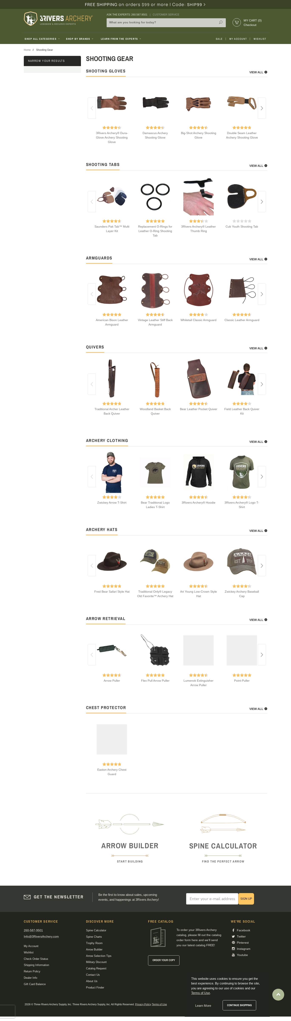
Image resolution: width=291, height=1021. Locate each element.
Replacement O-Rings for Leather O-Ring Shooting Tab (155, 231)
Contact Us (93, 974)
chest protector (106, 707)
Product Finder (95, 987)
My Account (238, 39)
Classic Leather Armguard (242, 320)
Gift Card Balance (35, 984)
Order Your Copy (164, 960)
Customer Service (166, 14)
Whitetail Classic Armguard (198, 320)
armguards (99, 258)
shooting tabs (103, 164)
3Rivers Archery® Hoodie (198, 502)
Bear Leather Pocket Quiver (198, 409)
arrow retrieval (106, 618)
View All (258, 72)
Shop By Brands (80, 39)
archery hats (102, 529)
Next (262, 108)
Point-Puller (242, 680)
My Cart (253, 20)
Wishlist (260, 39)
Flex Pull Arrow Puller (155, 680)
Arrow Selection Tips (99, 955)
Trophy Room (94, 943)
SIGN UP (246, 899)
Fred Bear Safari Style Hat (112, 591)
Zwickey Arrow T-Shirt (111, 502)
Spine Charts (94, 936)
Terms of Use (159, 1004)
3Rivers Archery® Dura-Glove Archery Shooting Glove (112, 137)
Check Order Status (36, 958)
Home (27, 49)
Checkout (250, 25)
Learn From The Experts (121, 39)
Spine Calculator (96, 930)
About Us (91, 981)
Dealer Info (30, 977)
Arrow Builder (94, 949)
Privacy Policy (143, 1004)
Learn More (203, 1005)
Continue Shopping (239, 1005)
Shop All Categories (43, 39)
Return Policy (32, 971)
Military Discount (96, 962)
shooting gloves (106, 71)
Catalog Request (96, 968)
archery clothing (107, 440)
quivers (95, 347)
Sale (219, 39)
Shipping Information (36, 965)
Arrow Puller (112, 680)
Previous (92, 108)
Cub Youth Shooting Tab (242, 226)
